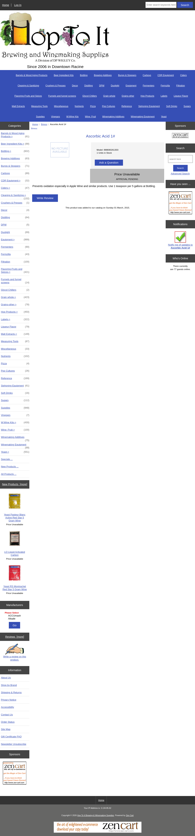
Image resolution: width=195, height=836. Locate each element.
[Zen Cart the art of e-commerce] (14, 773)
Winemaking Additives (113, 116)
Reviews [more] (14, 636)
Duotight (115, 85)
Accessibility (7, 707)
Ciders (183, 75)
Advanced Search (180, 173)
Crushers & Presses (56, 85)
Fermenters (148, 85)
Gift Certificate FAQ (11, 736)
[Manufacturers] (14, 616)
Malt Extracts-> (15, 334)
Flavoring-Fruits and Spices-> (15, 271)
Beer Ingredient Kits (64, 75)
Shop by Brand (9, 685)
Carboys (147, 75)
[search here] (180, 159)
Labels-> (15, 319)
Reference (126, 106)
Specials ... (7, 459)
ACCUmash (15, 615)
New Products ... (10, 466)
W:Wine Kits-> (15, 422)
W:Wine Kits (72, 116)
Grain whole (109, 96)
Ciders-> (15, 187)
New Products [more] (14, 484)
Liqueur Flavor (181, 96)
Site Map (5, 729)
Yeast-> (15, 451)
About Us (6, 677)
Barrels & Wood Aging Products (31, 75)
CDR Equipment (166, 75)
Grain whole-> (15, 297)
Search (180, 147)
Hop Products (147, 96)
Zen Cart (130, 815)
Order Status (7, 722)
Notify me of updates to (180, 240)
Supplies (40, 116)
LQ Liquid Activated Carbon (14, 543)
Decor (75, 85)
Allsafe (15, 618)
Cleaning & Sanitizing (28, 85)
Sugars (187, 106)
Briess (44, 124)
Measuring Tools (39, 106)
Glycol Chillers (89, 96)
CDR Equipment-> (15, 180)
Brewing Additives (103, 75)
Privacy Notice (8, 699)
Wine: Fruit (90, 116)
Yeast (164, 116)
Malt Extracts (18, 106)
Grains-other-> (15, 304)
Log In (17, 5)
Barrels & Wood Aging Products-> (15, 135)
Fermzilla (165, 85)
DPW (101, 85)
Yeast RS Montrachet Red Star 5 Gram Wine (14, 578)
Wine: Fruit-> (15, 429)
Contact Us (7, 714)
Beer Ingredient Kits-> (15, 143)
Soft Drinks (171, 106)
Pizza (93, 106)
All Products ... (8, 474)
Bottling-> (15, 151)
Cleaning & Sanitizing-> (15, 196)
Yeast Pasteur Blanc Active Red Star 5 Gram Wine (14, 508)
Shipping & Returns (11, 692)
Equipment (131, 85)
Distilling (88, 85)
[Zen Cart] (98, 832)
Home (5, 5)
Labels (164, 96)
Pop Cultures (108, 106)
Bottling (83, 75)
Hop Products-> (15, 311)
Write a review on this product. (14, 652)
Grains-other (128, 96)
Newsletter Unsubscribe (13, 744)
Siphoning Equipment (149, 106)
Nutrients (79, 106)
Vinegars (55, 116)
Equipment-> (15, 239)
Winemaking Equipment (143, 116)
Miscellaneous (61, 106)
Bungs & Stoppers (127, 75)
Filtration (180, 85)
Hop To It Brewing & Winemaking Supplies (95, 815)
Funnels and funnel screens (62, 96)
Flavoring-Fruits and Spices (28, 96)
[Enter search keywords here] (161, 5)
